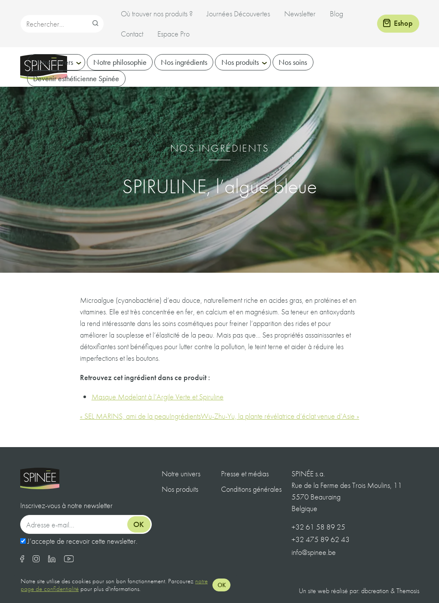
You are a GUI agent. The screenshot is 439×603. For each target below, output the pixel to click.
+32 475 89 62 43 (321, 539)
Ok (138, 524)
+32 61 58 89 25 (318, 527)
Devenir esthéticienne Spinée (76, 78)
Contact (132, 34)
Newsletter (300, 13)
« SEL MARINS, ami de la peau (124, 416)
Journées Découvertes (238, 13)
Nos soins (293, 62)
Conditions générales (251, 489)
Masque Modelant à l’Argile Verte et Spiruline (158, 397)
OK (222, 585)
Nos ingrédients (184, 62)
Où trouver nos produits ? (157, 13)
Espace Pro (173, 34)
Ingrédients (185, 416)
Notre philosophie (120, 62)
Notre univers (53, 62)
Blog (336, 13)
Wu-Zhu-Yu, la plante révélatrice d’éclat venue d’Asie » (280, 416)
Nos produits (240, 62)
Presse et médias (245, 473)
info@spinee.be (314, 552)
